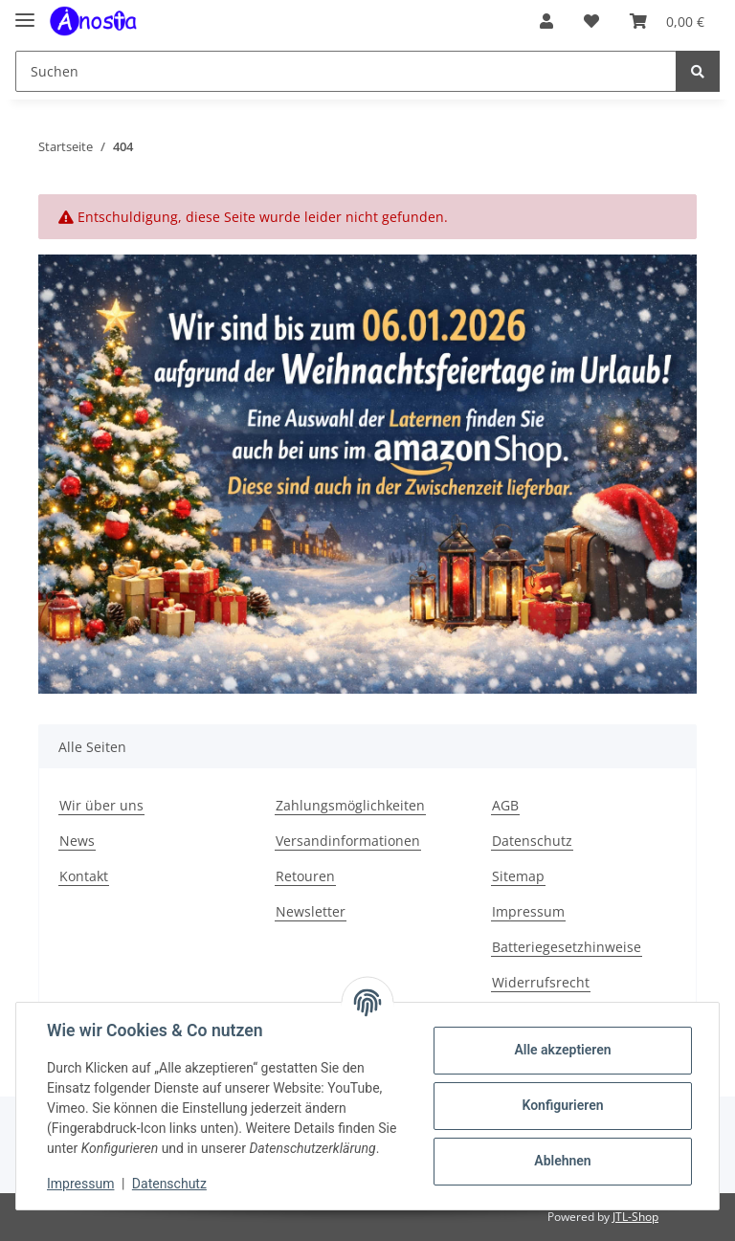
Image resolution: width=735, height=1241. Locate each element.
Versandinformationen (348, 840)
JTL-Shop (635, 1216)
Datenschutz (532, 840)
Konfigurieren (562, 1105)
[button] (546, 21)
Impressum (528, 911)
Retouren (305, 876)
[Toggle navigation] (24, 12)
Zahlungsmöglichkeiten (350, 805)
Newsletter (310, 911)
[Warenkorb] (667, 21)
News (77, 840)
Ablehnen (562, 1160)
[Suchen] (346, 71)
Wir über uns (101, 805)
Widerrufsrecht (541, 982)
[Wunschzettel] (591, 21)
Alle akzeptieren (562, 1049)
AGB (505, 805)
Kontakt (83, 876)
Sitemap (518, 876)
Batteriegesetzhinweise (566, 947)
